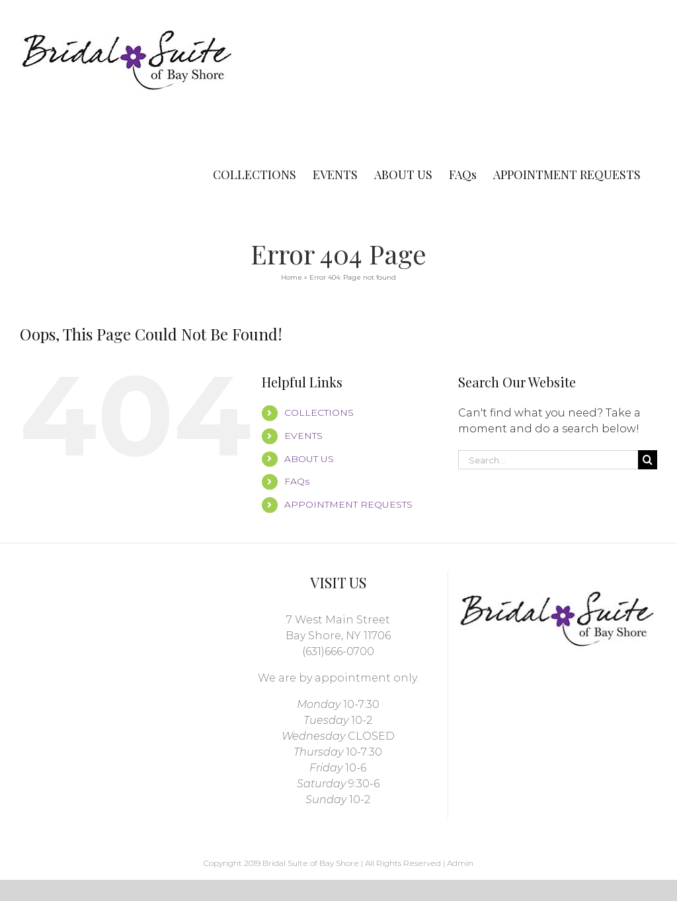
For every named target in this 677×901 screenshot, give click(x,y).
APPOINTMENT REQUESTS (348, 504)
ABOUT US (309, 459)
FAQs (296, 481)
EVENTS (303, 436)
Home (291, 277)
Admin (460, 863)
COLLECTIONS (319, 412)
